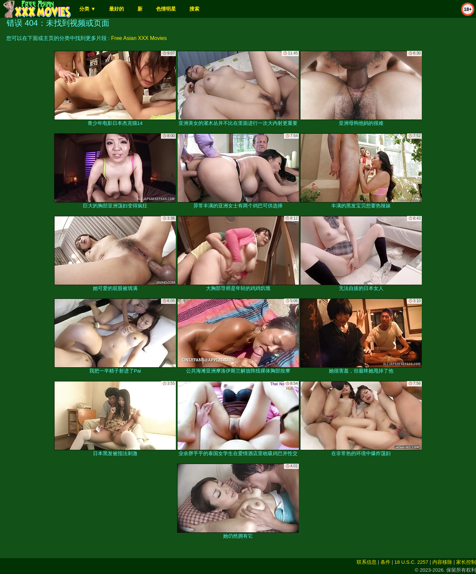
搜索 (194, 9)
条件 (385, 562)
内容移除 (442, 562)
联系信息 (367, 562)
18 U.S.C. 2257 (411, 562)
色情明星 (166, 9)
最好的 (116, 9)
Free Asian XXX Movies (139, 38)
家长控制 (466, 562)
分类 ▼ (87, 9)
